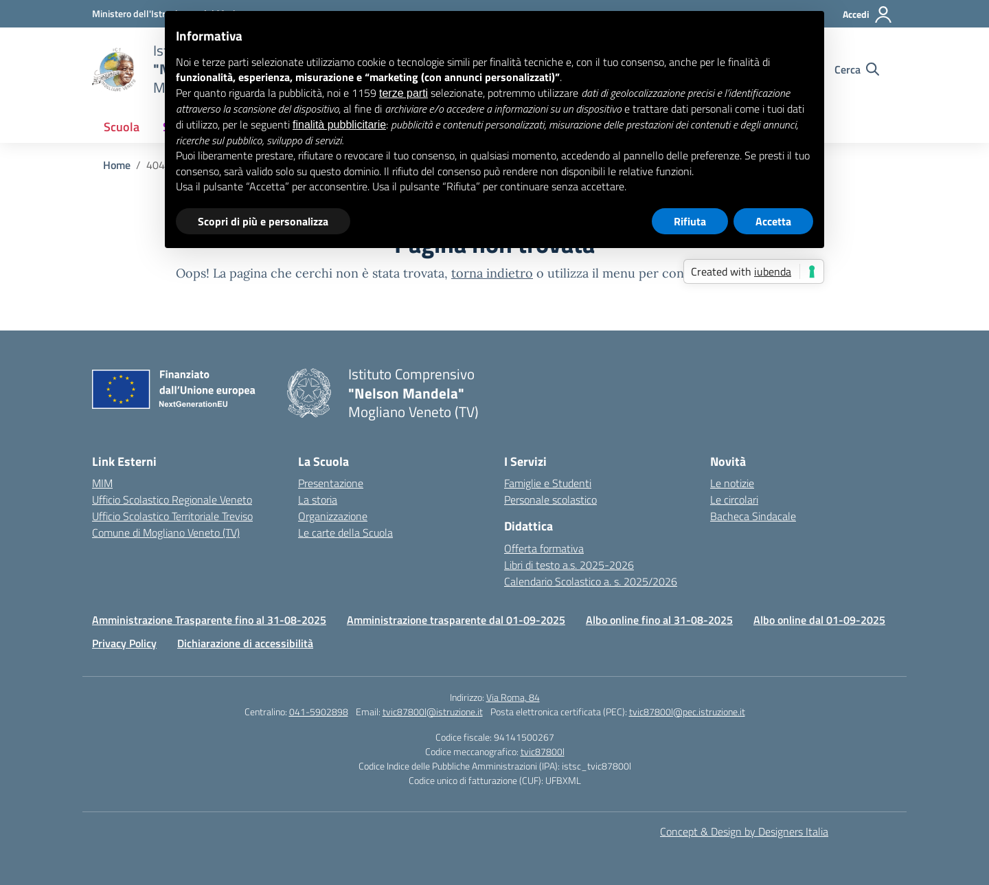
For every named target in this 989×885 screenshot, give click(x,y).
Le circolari (734, 499)
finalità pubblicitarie (339, 125)
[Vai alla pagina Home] (116, 165)
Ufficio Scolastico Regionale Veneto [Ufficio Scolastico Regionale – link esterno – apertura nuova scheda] (172, 499)
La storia (317, 499)
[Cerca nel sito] (856, 69)
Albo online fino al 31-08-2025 (659, 620)
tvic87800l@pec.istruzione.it (687, 711)
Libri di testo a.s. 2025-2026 (569, 565)
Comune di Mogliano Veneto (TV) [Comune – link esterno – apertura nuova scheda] (166, 532)
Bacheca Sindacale (753, 516)
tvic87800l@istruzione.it (433, 711)
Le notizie (732, 483)
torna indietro (492, 273)
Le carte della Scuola (345, 532)
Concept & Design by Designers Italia (744, 831)
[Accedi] (868, 14)
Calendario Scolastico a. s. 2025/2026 (590, 581)
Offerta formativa (544, 548)
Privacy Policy (124, 643)
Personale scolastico (550, 499)
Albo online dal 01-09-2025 (819, 620)
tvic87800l (543, 751)
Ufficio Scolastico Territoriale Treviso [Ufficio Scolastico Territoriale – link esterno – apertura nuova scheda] (172, 516)
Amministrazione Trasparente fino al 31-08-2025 (209, 620)
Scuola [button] (121, 126)
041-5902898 (318, 711)
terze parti (403, 93)
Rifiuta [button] (690, 221)
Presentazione (330, 483)
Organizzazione (332, 516)
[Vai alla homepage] (114, 69)
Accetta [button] (773, 221)
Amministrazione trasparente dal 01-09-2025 (456, 620)
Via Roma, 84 (513, 697)
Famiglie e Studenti (547, 483)
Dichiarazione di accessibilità (245, 643)
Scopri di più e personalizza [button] (263, 221)
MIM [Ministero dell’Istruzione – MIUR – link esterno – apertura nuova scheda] (102, 483)
